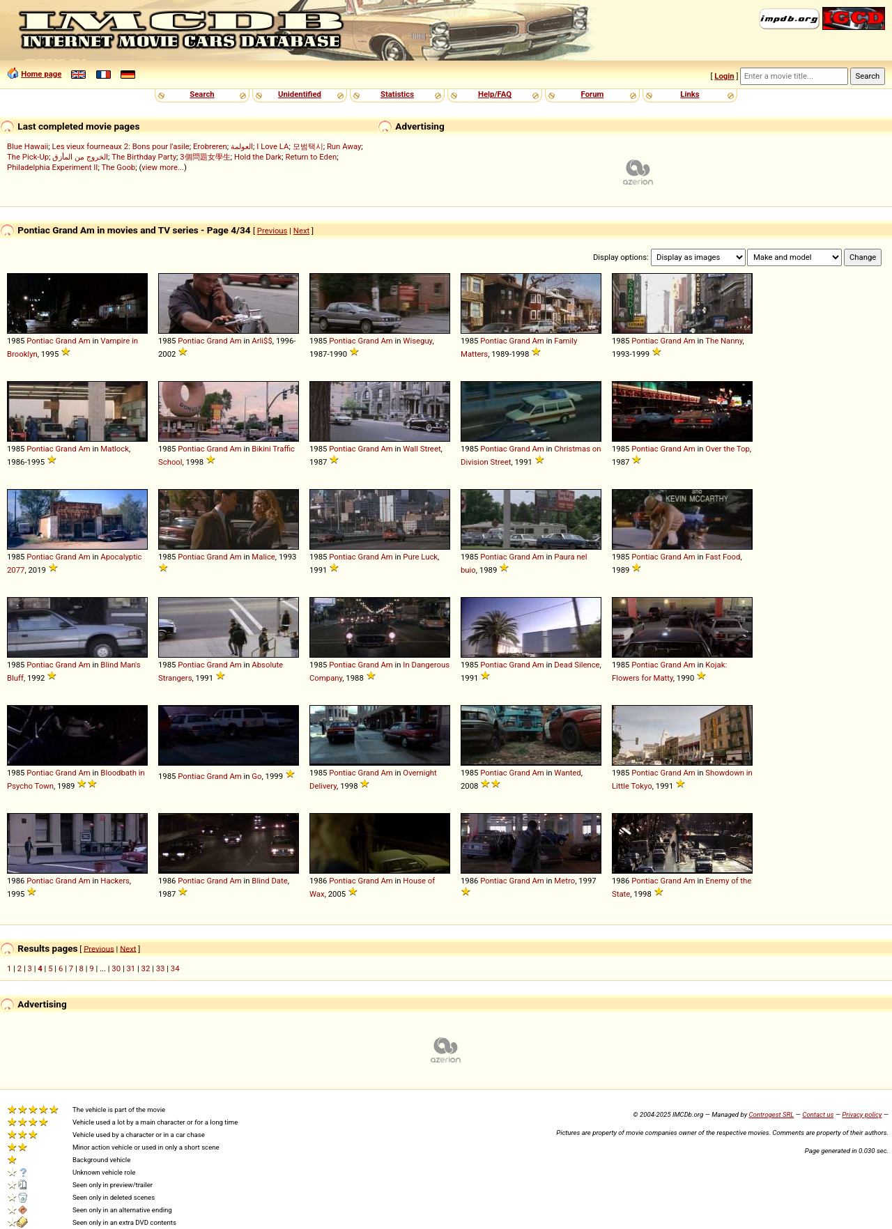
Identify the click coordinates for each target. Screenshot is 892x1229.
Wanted (567, 773)
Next (301, 230)
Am (84, 341)
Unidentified (299, 94)
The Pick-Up (28, 157)
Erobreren (210, 146)
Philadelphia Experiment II (52, 167)
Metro (564, 881)
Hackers (115, 881)
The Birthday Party (144, 157)
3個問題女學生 (205, 157)
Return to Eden (311, 157)
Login (724, 76)
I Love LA (272, 146)
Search (202, 94)
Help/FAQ (495, 94)
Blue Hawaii (27, 146)
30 (116, 968)
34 (175, 968)
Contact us (817, 1114)
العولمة (242, 146)
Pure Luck (420, 557)
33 (160, 968)
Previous (272, 230)
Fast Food (722, 557)
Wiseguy (417, 341)
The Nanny (723, 341)
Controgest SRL (771, 1114)
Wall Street (421, 449)
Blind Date (269, 881)
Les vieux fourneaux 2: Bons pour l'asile (121, 146)
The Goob (118, 167)
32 (146, 968)
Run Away (344, 146)
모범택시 (308, 146)
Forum (592, 94)
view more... (162, 167)
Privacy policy (862, 1114)
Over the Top (727, 449)
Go (256, 776)
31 (130, 968)
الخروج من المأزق (80, 157)
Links (689, 94)
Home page (41, 74)
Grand (65, 341)
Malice (263, 557)
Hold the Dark (258, 157)
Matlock (114, 449)
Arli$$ (262, 341)
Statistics (397, 94)
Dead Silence (576, 665)
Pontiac (39, 341)
